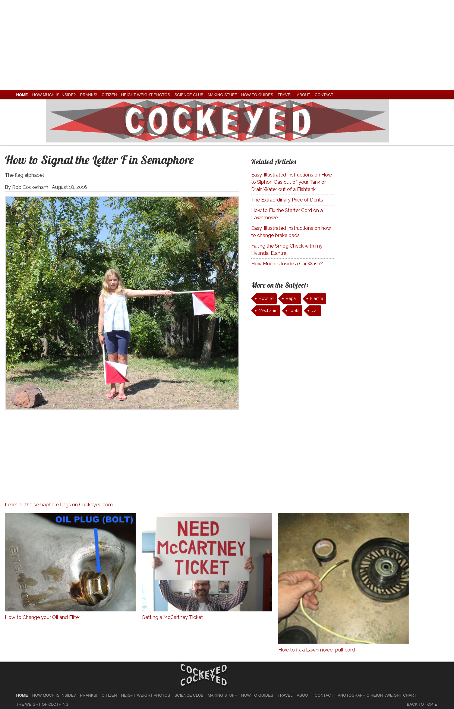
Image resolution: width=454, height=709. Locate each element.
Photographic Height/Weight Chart (377, 695)
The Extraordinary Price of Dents (287, 200)
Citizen (109, 94)
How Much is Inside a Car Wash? (287, 264)
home (22, 94)
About (304, 94)
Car (314, 310)
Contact (324, 94)
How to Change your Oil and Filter (42, 617)
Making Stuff (222, 94)
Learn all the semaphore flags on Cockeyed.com (59, 505)
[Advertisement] (227, 45)
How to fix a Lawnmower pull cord (316, 650)
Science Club (189, 94)
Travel (285, 94)
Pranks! (88, 94)
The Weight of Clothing (42, 704)
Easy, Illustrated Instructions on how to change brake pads (291, 231)
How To (266, 298)
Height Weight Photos (145, 94)
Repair (292, 298)
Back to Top (420, 704)
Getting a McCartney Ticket (172, 617)
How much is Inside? (54, 94)
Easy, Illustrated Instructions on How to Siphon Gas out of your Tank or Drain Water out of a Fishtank (291, 182)
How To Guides (257, 94)
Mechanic (268, 310)
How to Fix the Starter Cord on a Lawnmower (287, 214)
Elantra (316, 298)
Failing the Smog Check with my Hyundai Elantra (287, 249)
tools (294, 310)
